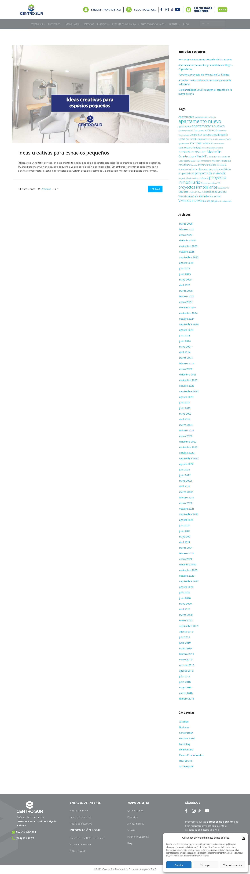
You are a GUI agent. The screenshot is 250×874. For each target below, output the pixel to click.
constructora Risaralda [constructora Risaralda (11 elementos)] (219, 156)
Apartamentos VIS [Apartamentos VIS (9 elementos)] (185, 130)
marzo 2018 (186, 693)
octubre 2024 (186, 318)
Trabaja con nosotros (81, 823)
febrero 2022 (186, 497)
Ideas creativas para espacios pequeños (64, 152)
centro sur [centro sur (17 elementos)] (211, 130)
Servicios (131, 830)
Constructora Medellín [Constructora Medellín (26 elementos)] (193, 156)
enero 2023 (185, 436)
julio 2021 (184, 525)
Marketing (184, 743)
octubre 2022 (186, 452)
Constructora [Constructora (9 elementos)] (218, 143)
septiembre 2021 (189, 514)
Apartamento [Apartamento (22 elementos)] (186, 117)
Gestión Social (187, 738)
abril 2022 (184, 486)
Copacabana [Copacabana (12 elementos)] (184, 160)
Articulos (46, 188)
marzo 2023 (186, 424)
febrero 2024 (186, 363)
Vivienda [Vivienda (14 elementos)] (182, 196)
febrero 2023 (186, 430)
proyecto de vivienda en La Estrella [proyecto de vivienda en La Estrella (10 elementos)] (193, 178)
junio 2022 (185, 475)
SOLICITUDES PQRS (145, 9)
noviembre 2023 (188, 380)
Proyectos (132, 817)
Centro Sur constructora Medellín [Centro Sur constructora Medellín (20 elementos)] (209, 134)
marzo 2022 (186, 491)
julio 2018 (184, 676)
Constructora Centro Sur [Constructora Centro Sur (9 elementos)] (213, 148)
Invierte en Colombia (138, 836)
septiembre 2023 (189, 391)
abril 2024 (184, 352)
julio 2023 (184, 402)
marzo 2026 (186, 223)
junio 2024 (185, 341)
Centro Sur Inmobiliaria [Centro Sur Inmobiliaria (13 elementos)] (190, 138)
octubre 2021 (186, 508)
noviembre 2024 (188, 313)
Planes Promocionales (191, 755)
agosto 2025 (186, 262)
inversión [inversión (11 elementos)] (216, 160)
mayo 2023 (185, 413)
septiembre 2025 (189, 257)
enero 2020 (185, 620)
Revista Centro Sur (79, 810)
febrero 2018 (186, 698)
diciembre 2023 (187, 374)
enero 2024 (185, 369)
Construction (186, 732)
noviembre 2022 (188, 447)
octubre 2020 (186, 575)
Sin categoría (186, 766)
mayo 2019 (185, 648)
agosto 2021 (186, 519)
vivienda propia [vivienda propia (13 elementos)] (209, 200)
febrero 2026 (186, 229)
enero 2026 (185, 234)
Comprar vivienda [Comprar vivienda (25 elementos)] (201, 143)
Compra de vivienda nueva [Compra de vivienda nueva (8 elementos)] (212, 139)
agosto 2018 (186, 670)
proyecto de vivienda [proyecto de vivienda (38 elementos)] (210, 173)
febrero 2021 (186, 553)
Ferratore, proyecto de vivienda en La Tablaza (204, 74)
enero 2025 (185, 301)
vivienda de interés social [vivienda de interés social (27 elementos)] (204, 196)
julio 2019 (184, 637)
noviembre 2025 (188, 246)
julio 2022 (184, 469)
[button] (243, 837)
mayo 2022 (185, 480)
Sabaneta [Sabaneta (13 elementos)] (183, 191)
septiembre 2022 (189, 458)
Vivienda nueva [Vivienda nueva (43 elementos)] (190, 200)
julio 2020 (184, 592)
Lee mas (155, 189)
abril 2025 (184, 285)
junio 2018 (185, 681)
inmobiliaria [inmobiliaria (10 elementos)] (206, 160)
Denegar (205, 864)
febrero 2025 (186, 296)
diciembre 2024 (187, 307)
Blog (129, 843)
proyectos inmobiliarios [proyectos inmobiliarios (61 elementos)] (197, 187)
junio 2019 (185, 642)
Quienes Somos (135, 810)
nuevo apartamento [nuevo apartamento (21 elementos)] (190, 169)
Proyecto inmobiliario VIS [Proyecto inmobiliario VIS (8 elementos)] (210, 183)
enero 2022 (185, 503)
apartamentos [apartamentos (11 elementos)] (184, 126)
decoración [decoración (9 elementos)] (195, 161)
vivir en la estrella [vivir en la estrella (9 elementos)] (225, 201)
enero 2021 (185, 558)
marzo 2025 (186, 290)
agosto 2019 (186, 631)
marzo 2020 (186, 614)
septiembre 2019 (189, 626)
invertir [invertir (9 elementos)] (194, 165)
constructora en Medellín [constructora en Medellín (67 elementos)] (199, 151)
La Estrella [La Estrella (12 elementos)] (222, 164)
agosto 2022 (186, 463)
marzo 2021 (186, 547)
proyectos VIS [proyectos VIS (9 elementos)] (223, 188)
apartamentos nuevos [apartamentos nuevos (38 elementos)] (208, 126)
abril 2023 (184, 419)
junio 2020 (185, 598)
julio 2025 (184, 268)
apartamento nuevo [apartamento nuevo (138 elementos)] (199, 121)
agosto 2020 (186, 586)
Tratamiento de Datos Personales (87, 838)
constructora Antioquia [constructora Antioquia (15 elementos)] (190, 147)
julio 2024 (184, 335)
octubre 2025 (186, 251)
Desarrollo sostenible (81, 817)
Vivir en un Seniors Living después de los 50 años (205, 59)
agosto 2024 (186, 329)
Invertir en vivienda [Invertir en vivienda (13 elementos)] (207, 164)
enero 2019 (185, 659)
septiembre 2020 (189, 581)
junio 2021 (185, 531)
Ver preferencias (232, 864)
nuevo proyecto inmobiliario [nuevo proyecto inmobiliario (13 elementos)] (216, 169)
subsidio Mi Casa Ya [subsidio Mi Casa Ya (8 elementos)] (196, 192)
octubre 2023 (186, 385)
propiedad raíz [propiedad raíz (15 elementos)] (186, 173)
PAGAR (222, 9)
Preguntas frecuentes (80, 844)
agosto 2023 (186, 396)
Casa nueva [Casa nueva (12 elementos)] (199, 130)
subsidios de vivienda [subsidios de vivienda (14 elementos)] (215, 191)
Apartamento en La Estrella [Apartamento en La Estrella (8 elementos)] (205, 117)
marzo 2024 (186, 357)
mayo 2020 (185, 603)
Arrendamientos (135, 823)
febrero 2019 (186, 653)
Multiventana (186, 749)
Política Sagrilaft (78, 851)
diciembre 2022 (187, 441)
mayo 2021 (185, 536)
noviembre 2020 (188, 570)
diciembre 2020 (187, 564)
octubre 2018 (186, 665)
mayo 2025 (185, 279)
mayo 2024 (185, 346)
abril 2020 (184, 609)
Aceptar (179, 864)
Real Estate (185, 760)
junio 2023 (185, 408)
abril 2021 (184, 542)
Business (184, 727)
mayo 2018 (185, 687)
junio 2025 (185, 274)
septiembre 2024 (189, 324)
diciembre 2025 (187, 240)
